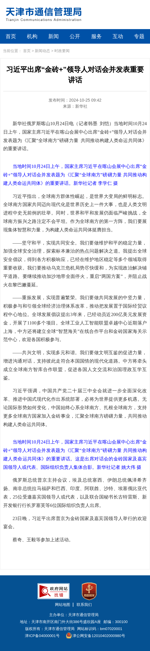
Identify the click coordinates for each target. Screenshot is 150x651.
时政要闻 (62, 51)
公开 (75, 36)
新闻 (53, 36)
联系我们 (84, 604)
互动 (118, 36)
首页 (11, 36)
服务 (96, 36)
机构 (32, 36)
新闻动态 (42, 51)
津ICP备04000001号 (42, 636)
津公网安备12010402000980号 (95, 635)
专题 (139, 36)
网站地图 (62, 604)
